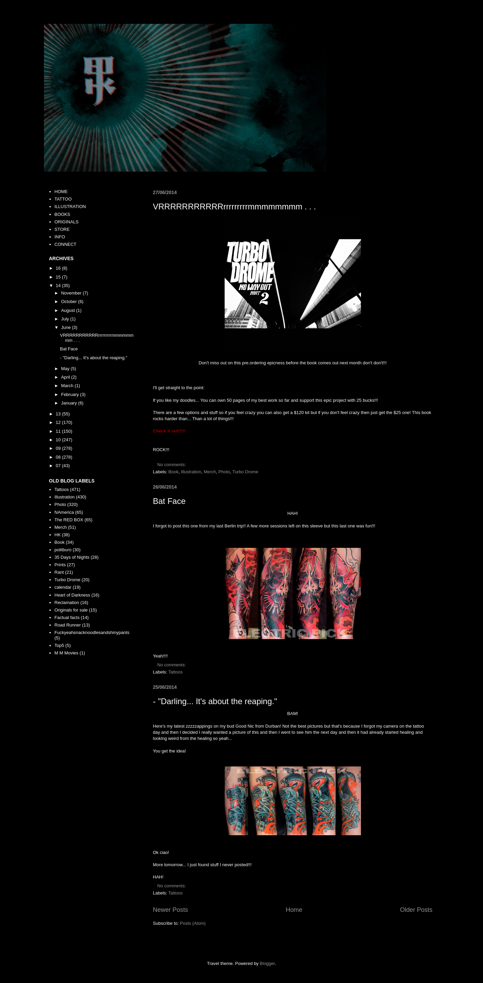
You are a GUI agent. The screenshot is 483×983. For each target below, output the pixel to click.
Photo (224, 471)
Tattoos (175, 672)
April (66, 377)
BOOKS (62, 214)
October (69, 301)
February (70, 394)
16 (59, 268)
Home (294, 909)
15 (59, 277)
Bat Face (169, 501)
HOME (61, 191)
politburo (63, 549)
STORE (62, 229)
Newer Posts (170, 909)
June (66, 327)
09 (59, 448)
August (68, 310)
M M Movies (66, 652)
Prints (60, 564)
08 (59, 457)
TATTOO (63, 199)
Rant (59, 572)
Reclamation (67, 602)
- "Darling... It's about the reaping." (215, 701)
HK (58, 534)
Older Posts (416, 909)
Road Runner (68, 625)
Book (173, 471)
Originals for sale (71, 610)
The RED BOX (69, 519)
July (65, 318)
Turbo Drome (245, 471)
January (69, 403)
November (72, 293)
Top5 (59, 645)
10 (59, 439)
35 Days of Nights (72, 557)
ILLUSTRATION (70, 206)
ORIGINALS (67, 221)
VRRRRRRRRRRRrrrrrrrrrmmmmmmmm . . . (234, 206)
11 (59, 431)
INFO (60, 236)
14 (59, 285)
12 (59, 422)
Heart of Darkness (72, 595)
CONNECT (65, 244)
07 (59, 465)
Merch (209, 471)
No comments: (172, 464)
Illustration (191, 471)
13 (59, 413)
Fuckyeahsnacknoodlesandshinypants (92, 632)
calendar (63, 587)
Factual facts (67, 617)
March (68, 385)
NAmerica (64, 512)
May (66, 368)
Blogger (267, 963)
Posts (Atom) (193, 923)
